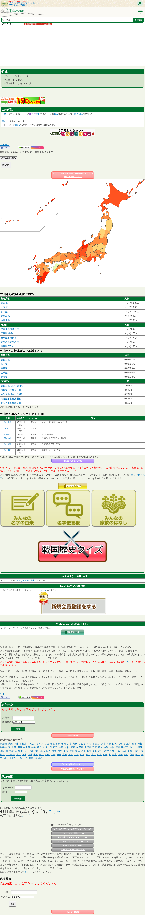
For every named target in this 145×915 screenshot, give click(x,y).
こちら (128, 662)
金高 (61, 747)
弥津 (24, 754)
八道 (82, 754)
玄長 (33, 747)
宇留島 (95, 743)
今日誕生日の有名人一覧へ (73, 846)
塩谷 (60, 751)
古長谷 (82, 743)
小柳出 (132, 747)
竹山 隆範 (7, 422)
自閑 (47, 754)
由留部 (56, 743)
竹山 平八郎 (7, 434)
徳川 (6, 114)
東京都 (4, 303)
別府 (19, 747)
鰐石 (134, 743)
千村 (76, 754)
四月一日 (10, 754)
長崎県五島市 (7, 346)
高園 (17, 751)
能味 (95, 751)
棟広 (37, 751)
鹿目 (93, 754)
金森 (137, 754)
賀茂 (56, 114)
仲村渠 (31, 743)
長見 (41, 754)
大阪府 (4, 307)
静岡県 (4, 311)
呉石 (40, 758)
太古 (69, 743)
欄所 (139, 747)
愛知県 (32, 114)
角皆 (88, 754)
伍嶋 (118, 751)
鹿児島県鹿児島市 (10, 342)
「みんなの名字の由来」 (25, 580)
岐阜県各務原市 (9, 337)
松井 (24, 743)
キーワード (8, 787)
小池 (30, 754)
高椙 (31, 758)
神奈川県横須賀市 (10, 329)
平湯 (108, 743)
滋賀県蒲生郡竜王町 (11, 390)
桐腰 (105, 754)
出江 (31, 751)
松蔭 (77, 751)
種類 (4, 792)
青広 (94, 747)
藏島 (59, 754)
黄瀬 (132, 754)
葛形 (42, 751)
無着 (139, 743)
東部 (38, 114)
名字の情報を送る (8, 158)
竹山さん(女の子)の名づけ (72, 769)
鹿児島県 (5, 316)
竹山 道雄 (7, 438)
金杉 (112, 747)
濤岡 (43, 743)
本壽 (106, 751)
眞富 (114, 754)
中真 (35, 754)
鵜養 (89, 751)
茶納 (75, 743)
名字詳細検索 (73, 735)
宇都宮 (124, 747)
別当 (81, 114)
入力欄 (5, 717)
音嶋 (64, 754)
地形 (17, 125)
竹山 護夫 (7, 444)
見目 (14, 747)
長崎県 (4, 372)
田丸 (48, 751)
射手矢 (3, 747)
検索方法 (6, 722)
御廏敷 (3, 743)
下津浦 (17, 743)
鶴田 (6, 758)
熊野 (76, 114)
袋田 (126, 754)
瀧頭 (73, 747)
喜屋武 (127, 743)
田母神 (87, 747)
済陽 (124, 751)
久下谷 (79, 747)
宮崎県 (4, 368)
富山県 (4, 364)
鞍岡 (63, 743)
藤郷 (72, 751)
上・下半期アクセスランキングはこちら (72, 842)
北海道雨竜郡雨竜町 (11, 403)
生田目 (26, 747)
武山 (4, 121)
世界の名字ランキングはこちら (73, 850)
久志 (53, 754)
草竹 (39, 747)
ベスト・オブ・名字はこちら (73, 833)
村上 (100, 751)
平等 (89, 743)
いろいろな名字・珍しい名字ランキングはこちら (72, 829)
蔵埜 (100, 747)
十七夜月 (13, 758)
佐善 (120, 743)
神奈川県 (5, 320)
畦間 (66, 751)
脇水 (99, 754)
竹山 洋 (7, 428)
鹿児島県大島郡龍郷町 (12, 385)
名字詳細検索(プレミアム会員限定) (38, 24)
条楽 (49, 743)
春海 (54, 751)
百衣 (114, 743)
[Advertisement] (72, 45)
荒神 (118, 747)
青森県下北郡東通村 (11, 398)
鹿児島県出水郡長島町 (12, 394)
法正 (83, 751)
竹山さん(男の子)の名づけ (72, 764)
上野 (25, 758)
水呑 (67, 747)
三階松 (136, 751)
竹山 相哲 (7, 450)
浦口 (2, 751)
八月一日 (47, 747)
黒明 (112, 751)
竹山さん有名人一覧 (73, 461)
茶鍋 (10, 743)
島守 (55, 747)
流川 (18, 754)
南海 (106, 747)
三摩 (70, 754)
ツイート (4, 144)
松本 (38, 743)
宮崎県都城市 (7, 333)
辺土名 (24, 751)
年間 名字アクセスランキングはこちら (72, 837)
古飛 (120, 754)
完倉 (11, 751)
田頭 (129, 751)
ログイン (42, 590)
